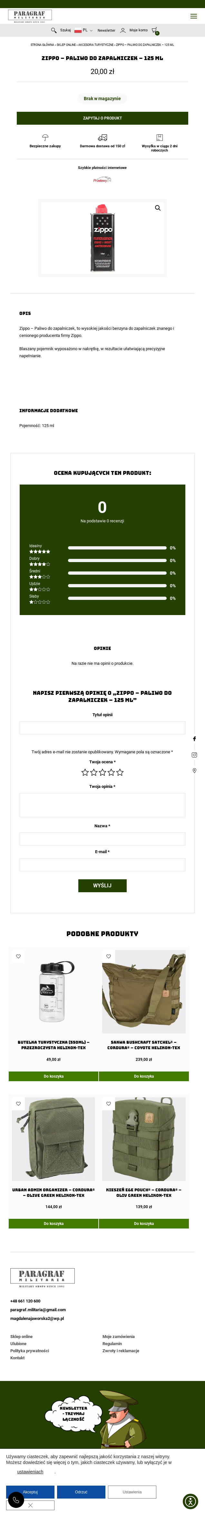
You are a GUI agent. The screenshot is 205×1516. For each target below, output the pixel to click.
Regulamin (112, 1343)
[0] (154, 30)
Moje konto (139, 30)
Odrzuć (81, 1492)
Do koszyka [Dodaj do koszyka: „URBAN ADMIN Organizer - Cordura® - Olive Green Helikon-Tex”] (53, 1223)
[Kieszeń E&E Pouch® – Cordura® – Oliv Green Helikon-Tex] (143, 1153)
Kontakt (17, 1357)
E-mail (102, 851)
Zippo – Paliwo (33, 328)
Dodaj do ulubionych (18, 956)
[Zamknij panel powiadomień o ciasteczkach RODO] (30, 1505)
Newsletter (106, 30)
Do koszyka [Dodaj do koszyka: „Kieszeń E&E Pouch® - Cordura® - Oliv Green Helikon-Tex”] (144, 1223)
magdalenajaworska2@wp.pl (37, 1318)
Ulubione (18, 1343)
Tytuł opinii (102, 714)
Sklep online (66, 45)
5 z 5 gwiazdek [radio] (120, 772)
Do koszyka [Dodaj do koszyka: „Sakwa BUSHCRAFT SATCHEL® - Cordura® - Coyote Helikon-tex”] (144, 1076)
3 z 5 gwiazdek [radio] (102, 772)
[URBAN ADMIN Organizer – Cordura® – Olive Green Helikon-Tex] (53, 1153)
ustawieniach (30, 1471)
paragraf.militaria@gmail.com (38, 1309)
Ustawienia (132, 1492)
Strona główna (42, 45)
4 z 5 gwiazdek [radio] (111, 772)
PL (80, 30)
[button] (158, 208)
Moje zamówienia (118, 1336)
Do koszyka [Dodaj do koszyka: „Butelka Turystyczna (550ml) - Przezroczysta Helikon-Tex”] (53, 1076)
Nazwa (102, 825)
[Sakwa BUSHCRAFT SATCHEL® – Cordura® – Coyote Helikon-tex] (143, 1006)
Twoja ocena (102, 761)
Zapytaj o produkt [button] (102, 118)
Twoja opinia (102, 786)
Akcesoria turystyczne (95, 45)
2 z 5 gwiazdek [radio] (94, 772)
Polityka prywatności (29, 1350)
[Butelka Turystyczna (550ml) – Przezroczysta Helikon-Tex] (53, 1006)
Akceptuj (30, 1492)
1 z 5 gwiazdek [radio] (85, 772)
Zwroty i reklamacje (120, 1350)
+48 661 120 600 (16, 1500)
